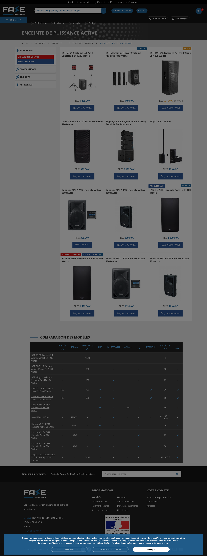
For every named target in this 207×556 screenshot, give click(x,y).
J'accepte (151, 549)
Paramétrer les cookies (110, 549)
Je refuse (69, 549)
